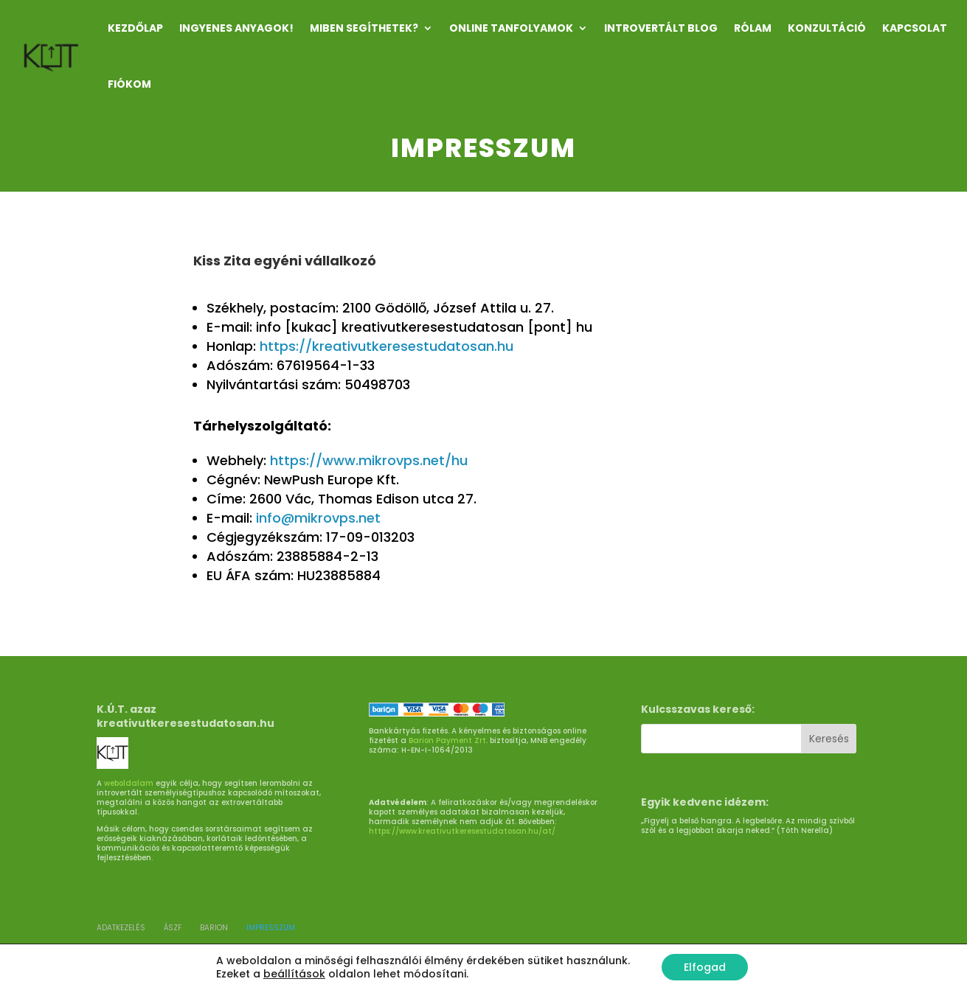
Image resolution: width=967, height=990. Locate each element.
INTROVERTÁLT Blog (661, 28)
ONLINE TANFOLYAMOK (511, 28)
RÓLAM (753, 28)
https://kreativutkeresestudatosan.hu (386, 346)
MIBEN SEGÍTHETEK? (364, 28)
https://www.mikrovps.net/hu (369, 460)
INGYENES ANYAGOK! (236, 28)
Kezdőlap (135, 28)
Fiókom (129, 84)
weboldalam (128, 783)
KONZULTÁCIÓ (827, 28)
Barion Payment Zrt (447, 740)
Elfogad (705, 967)
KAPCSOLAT (914, 28)
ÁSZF (172, 927)
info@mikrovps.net (318, 518)
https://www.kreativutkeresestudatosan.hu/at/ (462, 831)
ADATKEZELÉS (121, 927)
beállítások (294, 973)
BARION (214, 927)
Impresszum (270, 927)
